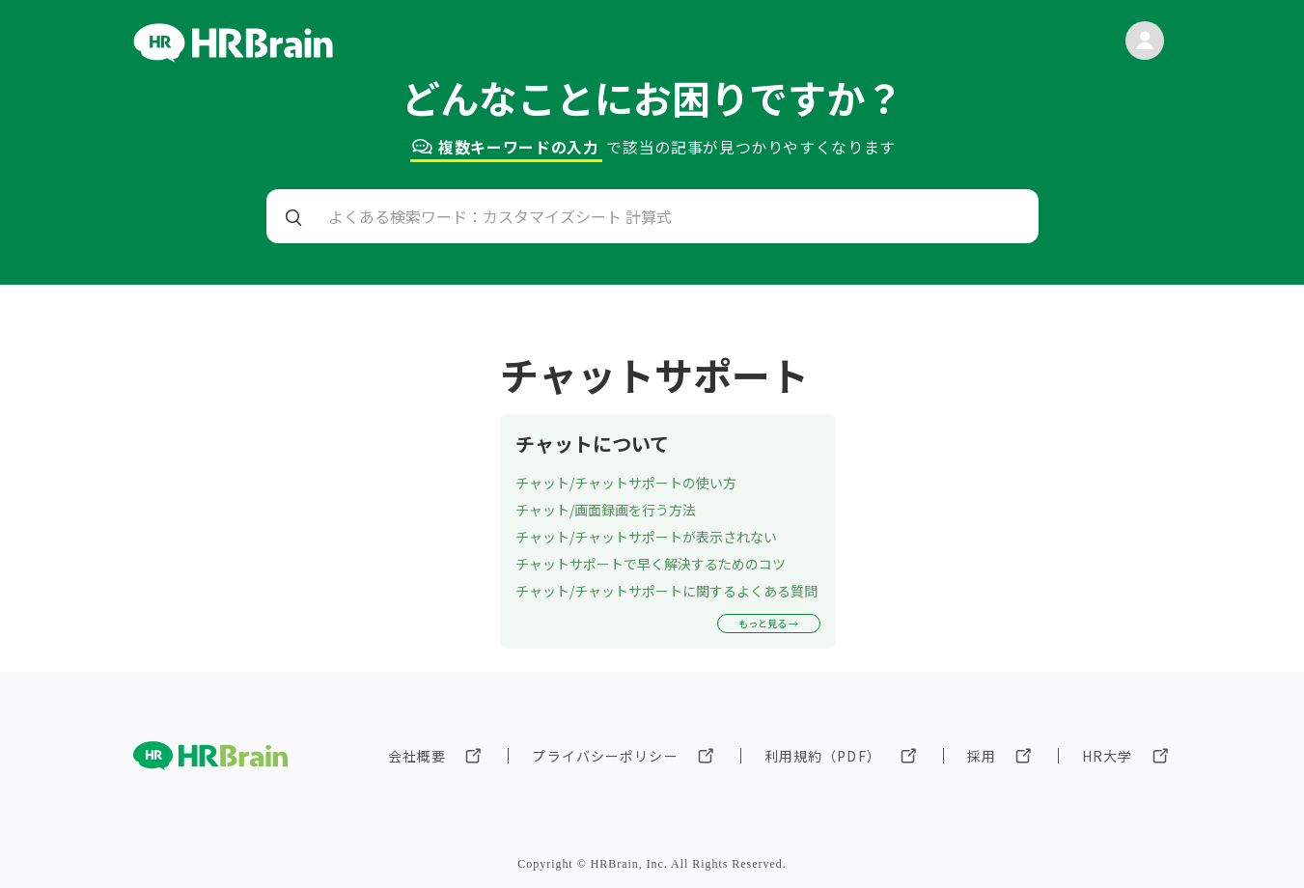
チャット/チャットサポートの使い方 (625, 482)
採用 (981, 755)
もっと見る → (768, 623)
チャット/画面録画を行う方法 (605, 509)
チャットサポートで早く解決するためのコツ (650, 563)
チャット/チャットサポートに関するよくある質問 (666, 590)
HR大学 (1107, 755)
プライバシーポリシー (605, 755)
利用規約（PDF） (822, 755)
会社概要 (417, 755)
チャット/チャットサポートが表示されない (646, 536)
